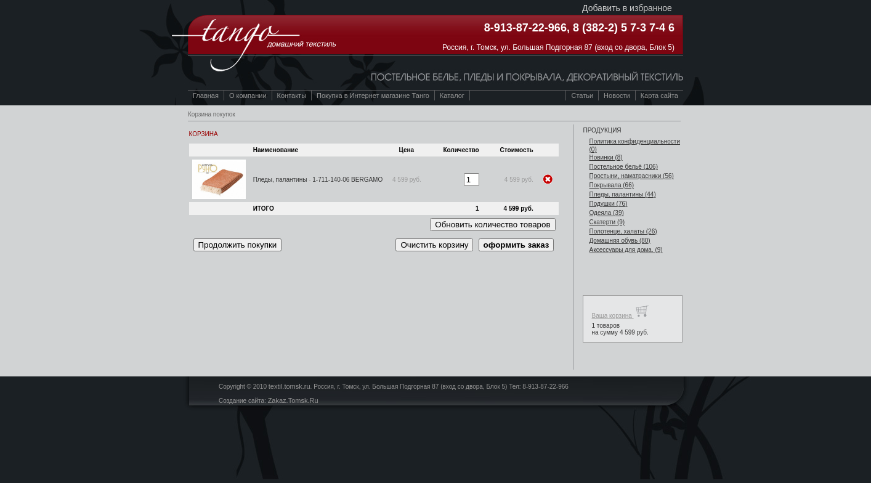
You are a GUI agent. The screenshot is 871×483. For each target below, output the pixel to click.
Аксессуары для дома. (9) (625, 249)
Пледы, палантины (280, 179)
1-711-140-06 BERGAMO (347, 179)
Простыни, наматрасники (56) (631, 175)
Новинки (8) (605, 157)
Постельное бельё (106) (623, 166)
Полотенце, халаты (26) (623, 231)
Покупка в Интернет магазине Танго (373, 95)
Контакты (292, 95)
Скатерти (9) (607, 222)
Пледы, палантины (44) (622, 194)
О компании (248, 95)
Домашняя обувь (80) (619, 240)
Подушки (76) (608, 203)
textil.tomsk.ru (289, 386)
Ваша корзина (620, 311)
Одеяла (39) (606, 212)
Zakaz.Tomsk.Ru (293, 400)
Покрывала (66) (611, 185)
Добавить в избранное (627, 8)
